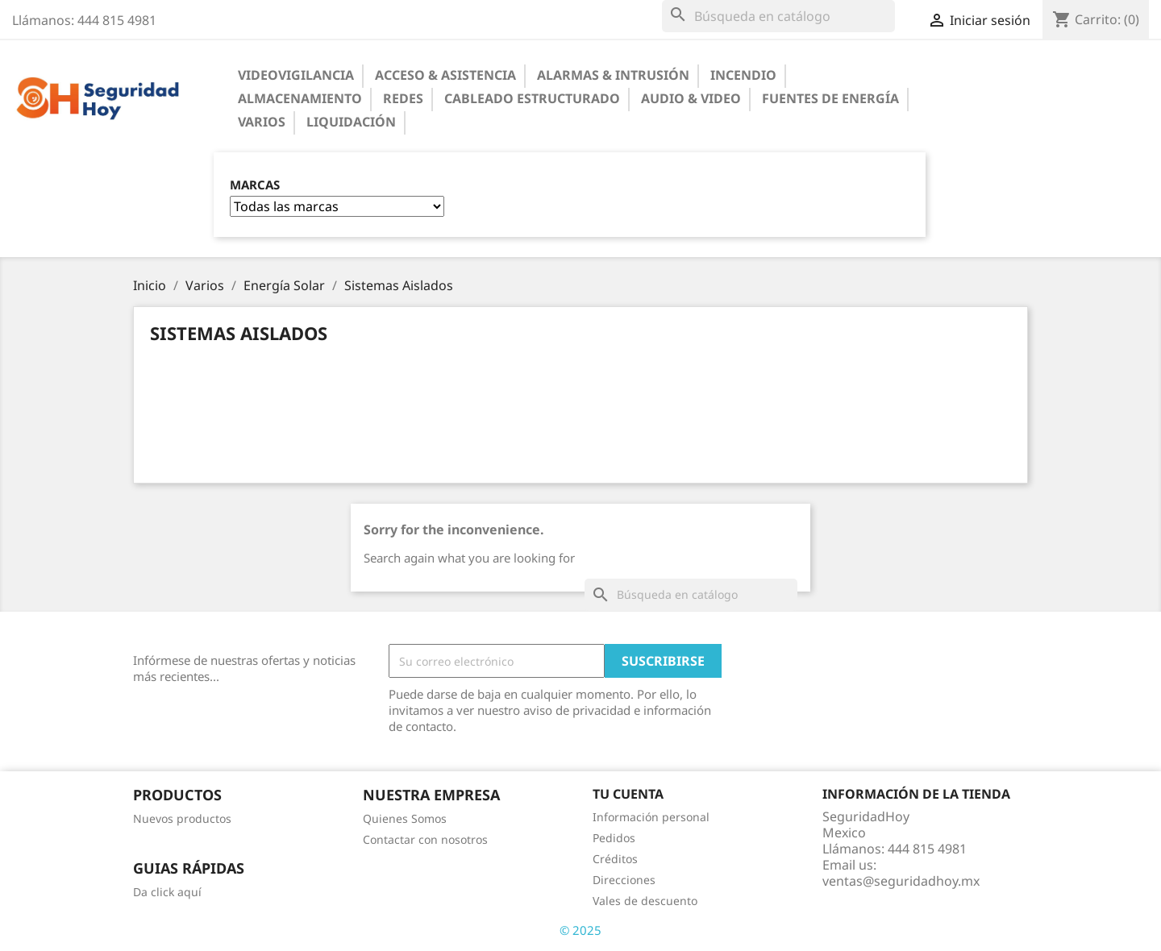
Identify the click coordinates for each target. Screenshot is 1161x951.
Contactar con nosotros (425, 839)
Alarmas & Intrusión (613, 75)
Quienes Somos (405, 818)
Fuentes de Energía (830, 98)
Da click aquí (167, 891)
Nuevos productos (182, 818)
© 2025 (580, 930)
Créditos (615, 858)
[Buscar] (778, 16)
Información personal (651, 816)
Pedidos (614, 837)
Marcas (255, 185)
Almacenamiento (300, 98)
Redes (403, 98)
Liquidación (351, 122)
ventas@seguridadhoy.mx (901, 881)
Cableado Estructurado (532, 98)
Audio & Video (691, 98)
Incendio (743, 75)
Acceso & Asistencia (445, 75)
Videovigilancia (296, 75)
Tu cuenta (628, 794)
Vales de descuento (645, 900)
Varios (261, 122)
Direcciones (624, 879)
